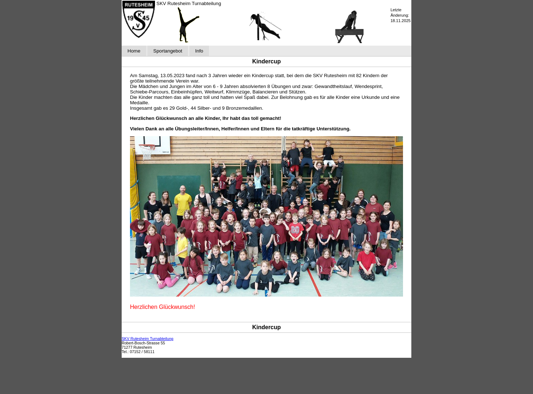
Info (199, 51)
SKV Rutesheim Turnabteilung (147, 338)
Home (133, 51)
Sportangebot (167, 51)
